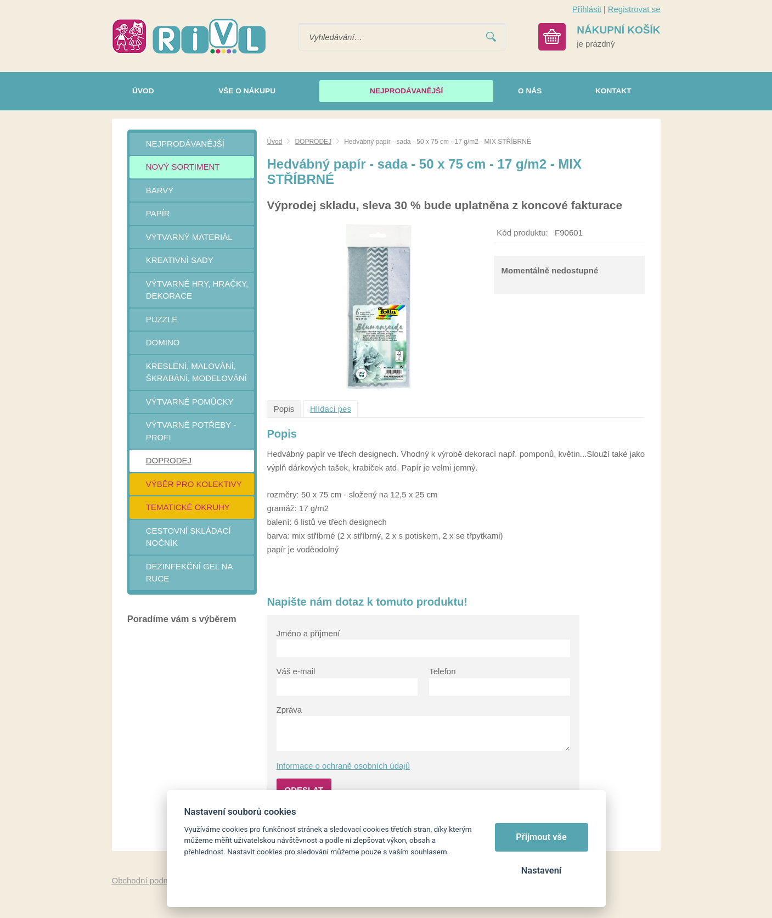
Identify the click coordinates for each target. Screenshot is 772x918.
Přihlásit (586, 9)
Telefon (442, 671)
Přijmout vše (541, 837)
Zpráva (289, 709)
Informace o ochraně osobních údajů (343, 765)
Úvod (274, 141)
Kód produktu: (522, 232)
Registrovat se (634, 9)
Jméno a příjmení (308, 633)
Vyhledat (491, 37)
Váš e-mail (296, 671)
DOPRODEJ (313, 141)
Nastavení (541, 870)
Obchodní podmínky (148, 880)
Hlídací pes (330, 408)
